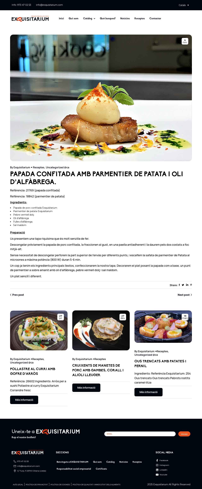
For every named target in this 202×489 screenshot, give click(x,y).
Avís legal (18, 485)
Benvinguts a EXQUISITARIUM (72, 462)
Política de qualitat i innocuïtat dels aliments (96, 485)
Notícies (125, 18)
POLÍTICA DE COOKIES (60, 485)
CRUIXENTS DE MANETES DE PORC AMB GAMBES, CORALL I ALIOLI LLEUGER (98, 370)
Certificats (101, 469)
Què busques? (108, 18)
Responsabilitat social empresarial (74, 469)
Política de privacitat (37, 485)
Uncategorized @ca (57, 167)
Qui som (73, 18)
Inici (61, 18)
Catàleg (89, 18)
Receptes (139, 18)
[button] (183, 5)
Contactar (155, 18)
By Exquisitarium (20, 167)
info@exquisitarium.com (49, 4)
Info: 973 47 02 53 (21, 4)
